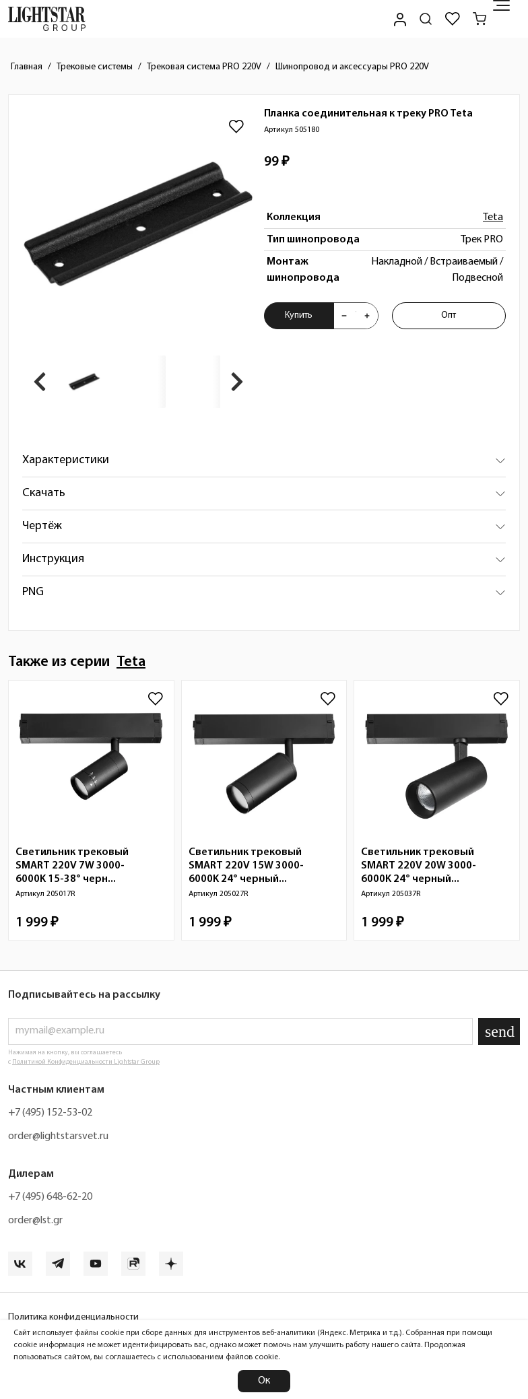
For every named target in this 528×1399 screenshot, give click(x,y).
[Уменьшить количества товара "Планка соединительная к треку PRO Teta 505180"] (344, 316)
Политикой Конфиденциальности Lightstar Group (86, 1062)
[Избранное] (452, 18)
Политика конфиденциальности (73, 1317)
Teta (493, 217)
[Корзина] (479, 18)
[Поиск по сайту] (425, 18)
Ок (264, 1380)
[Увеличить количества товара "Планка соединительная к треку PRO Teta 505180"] (367, 316)
